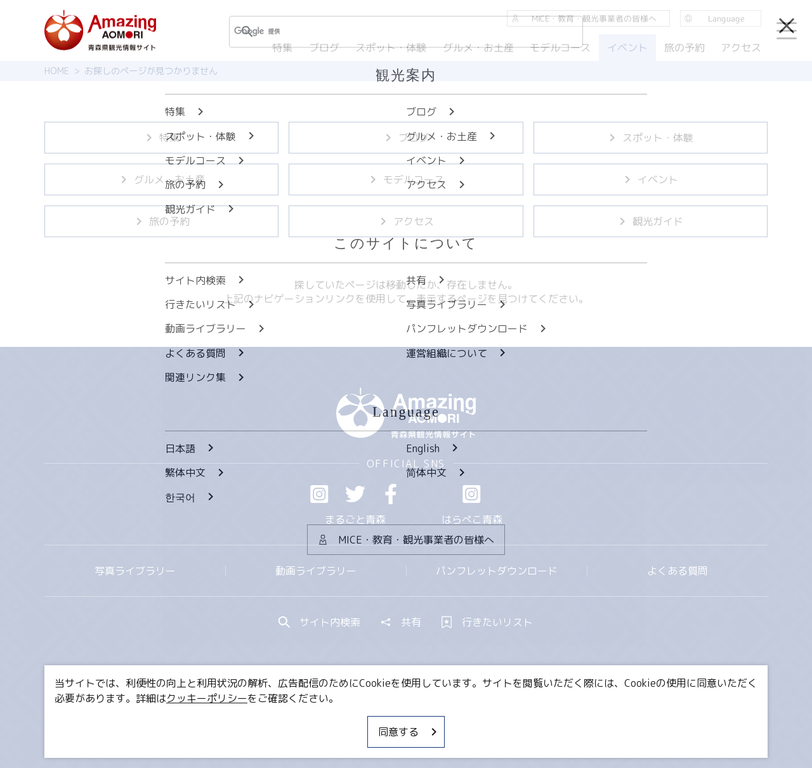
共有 (401, 622)
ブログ (406, 138)
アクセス (406, 221)
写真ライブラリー (135, 571)
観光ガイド (650, 221)
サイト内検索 (319, 622)
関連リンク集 (539, 720)
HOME (56, 71)
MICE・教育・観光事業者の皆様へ (320, 720)
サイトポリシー (453, 720)
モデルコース (406, 179)
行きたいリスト (487, 622)
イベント (650, 179)
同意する (408, 732)
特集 (162, 138)
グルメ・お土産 (162, 179)
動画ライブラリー (316, 571)
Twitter (355, 494)
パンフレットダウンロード (497, 571)
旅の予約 (162, 221)
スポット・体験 (650, 138)
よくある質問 (677, 571)
